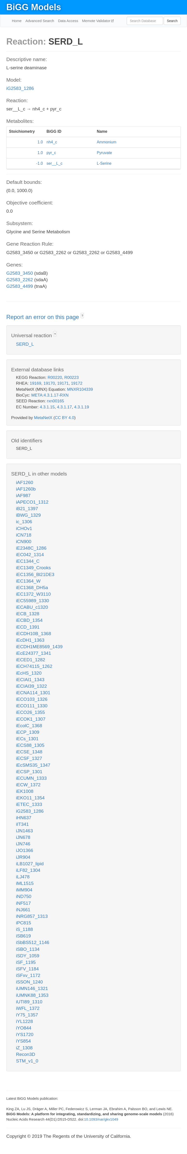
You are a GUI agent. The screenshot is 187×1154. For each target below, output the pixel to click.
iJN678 (23, 837)
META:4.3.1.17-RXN (50, 395)
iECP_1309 (27, 732)
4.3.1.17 (64, 407)
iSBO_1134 (27, 949)
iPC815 (23, 922)
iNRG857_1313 (32, 916)
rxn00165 (55, 401)
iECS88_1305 (30, 745)
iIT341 (22, 824)
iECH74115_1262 (34, 666)
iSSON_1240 (29, 981)
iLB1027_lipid (30, 863)
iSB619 (23, 935)
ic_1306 (24, 521)
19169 (35, 383)
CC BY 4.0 (64, 417)
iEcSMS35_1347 (33, 765)
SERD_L (25, 344)
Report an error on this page (43, 317)
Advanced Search (39, 21)
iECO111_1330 (31, 705)
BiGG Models (33, 7)
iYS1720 (24, 1034)
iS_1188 (24, 929)
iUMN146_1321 (32, 988)
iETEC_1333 (29, 804)
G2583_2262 (19, 279)
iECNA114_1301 (33, 692)
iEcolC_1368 (29, 725)
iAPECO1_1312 (32, 502)
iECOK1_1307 (30, 719)
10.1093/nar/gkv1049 (101, 1119)
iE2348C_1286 (31, 548)
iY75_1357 (27, 1014)
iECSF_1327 (29, 758)
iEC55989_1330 (32, 600)
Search (172, 21)
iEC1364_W (28, 581)
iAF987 (23, 495)
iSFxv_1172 (28, 975)
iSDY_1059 (27, 955)
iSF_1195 (26, 962)
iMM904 (24, 889)
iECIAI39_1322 (31, 686)
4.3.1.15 (47, 407)
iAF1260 (24, 482)
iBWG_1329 (28, 515)
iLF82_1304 (28, 870)
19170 (49, 383)
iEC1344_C (27, 561)
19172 (76, 383)
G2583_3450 (19, 273)
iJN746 (23, 843)
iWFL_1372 (27, 1008)
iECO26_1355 (30, 712)
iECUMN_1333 (31, 778)
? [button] (82, 316)
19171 (63, 383)
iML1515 (25, 883)
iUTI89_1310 (29, 1001)
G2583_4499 (19, 286)
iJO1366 (24, 850)
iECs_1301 (27, 738)
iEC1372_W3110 (33, 594)
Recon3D (25, 1054)
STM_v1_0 (27, 1060)
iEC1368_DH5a (32, 587)
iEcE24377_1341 (33, 653)
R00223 (71, 377)
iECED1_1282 (30, 659)
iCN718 (23, 535)
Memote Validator (96, 21)
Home (17, 21)
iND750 (23, 896)
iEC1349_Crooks (33, 567)
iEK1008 (24, 791)
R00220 (54, 377)
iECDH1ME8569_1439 (39, 646)
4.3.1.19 (81, 407)
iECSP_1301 (29, 771)
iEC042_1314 (30, 554)
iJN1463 (24, 830)
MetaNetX (43, 417)
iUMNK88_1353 (32, 995)
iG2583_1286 (20, 88)
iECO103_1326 (31, 699)
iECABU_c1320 (32, 607)
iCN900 (23, 541)
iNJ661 (23, 909)
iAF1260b (26, 488)
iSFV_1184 (27, 968)
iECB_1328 (27, 613)
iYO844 (23, 1027)
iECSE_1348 (29, 751)
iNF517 (23, 903)
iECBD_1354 (29, 620)
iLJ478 (23, 876)
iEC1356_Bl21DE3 (35, 574)
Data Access (68, 21)
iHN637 (23, 817)
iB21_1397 (27, 508)
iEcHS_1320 (29, 673)
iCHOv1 (24, 528)
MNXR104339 (80, 389)
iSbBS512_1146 (32, 942)
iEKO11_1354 (30, 797)
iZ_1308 (24, 1047)
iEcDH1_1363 (30, 640)
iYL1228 (24, 1021)
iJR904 (23, 857)
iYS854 (23, 1041)
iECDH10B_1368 (33, 633)
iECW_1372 (28, 784)
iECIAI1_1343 (30, 679)
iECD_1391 (27, 627)
